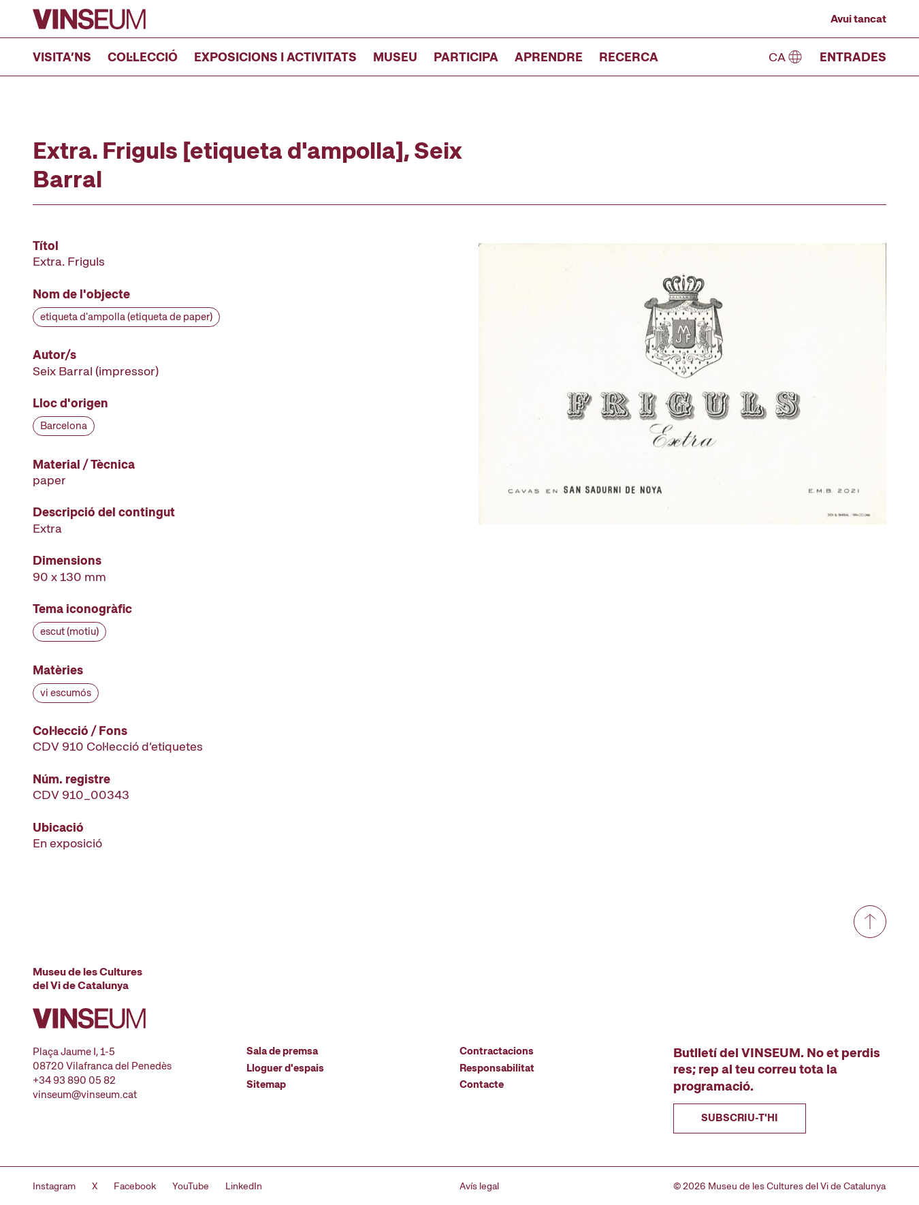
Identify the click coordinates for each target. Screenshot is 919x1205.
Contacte (482, 1084)
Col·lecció (143, 57)
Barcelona (63, 426)
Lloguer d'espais (285, 1068)
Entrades (853, 57)
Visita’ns (62, 57)
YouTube (190, 1186)
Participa (466, 57)
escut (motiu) (69, 631)
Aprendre (549, 57)
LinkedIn (243, 1186)
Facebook (135, 1186)
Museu (395, 57)
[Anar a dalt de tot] (870, 921)
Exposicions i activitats (275, 57)
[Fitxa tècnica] (207, 544)
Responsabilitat (497, 1068)
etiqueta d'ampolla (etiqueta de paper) (126, 317)
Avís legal (479, 1186)
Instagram (54, 1186)
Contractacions (497, 1051)
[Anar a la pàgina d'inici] (89, 19)
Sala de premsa (282, 1051)
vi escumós (65, 693)
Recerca (628, 57)
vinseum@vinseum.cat (85, 1094)
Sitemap (266, 1084)
